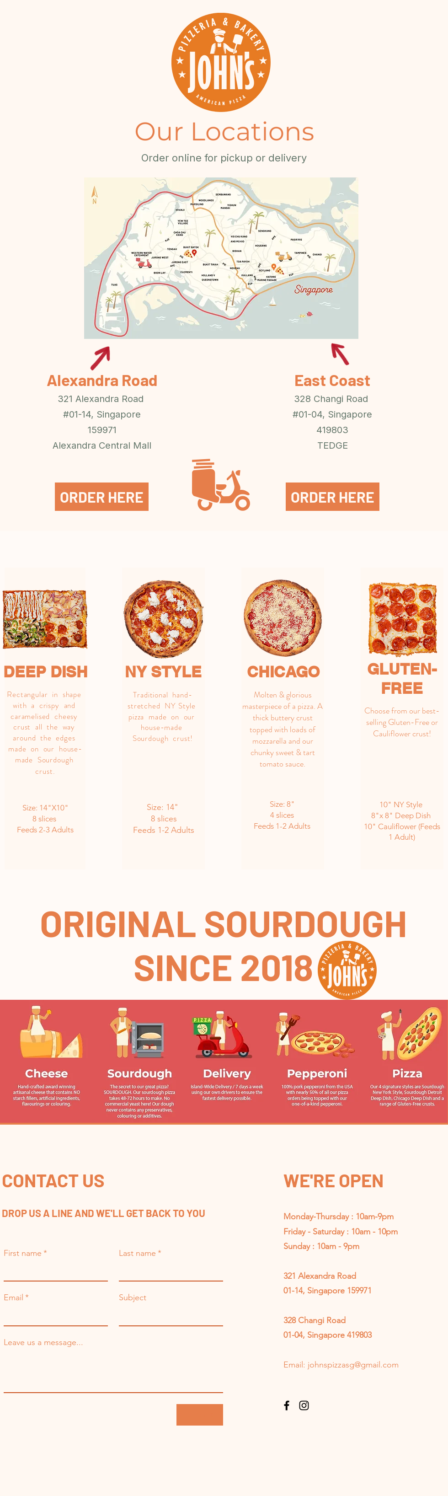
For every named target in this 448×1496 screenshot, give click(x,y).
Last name (140, 1253)
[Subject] (168, 1315)
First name (25, 1253)
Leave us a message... (43, 1342)
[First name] (53, 1271)
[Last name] (168, 1271)
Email (16, 1297)
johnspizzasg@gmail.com (353, 1365)
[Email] (53, 1315)
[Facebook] (286, 1405)
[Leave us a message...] (113, 1372)
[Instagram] (304, 1405)
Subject (132, 1297)
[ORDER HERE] (102, 497)
